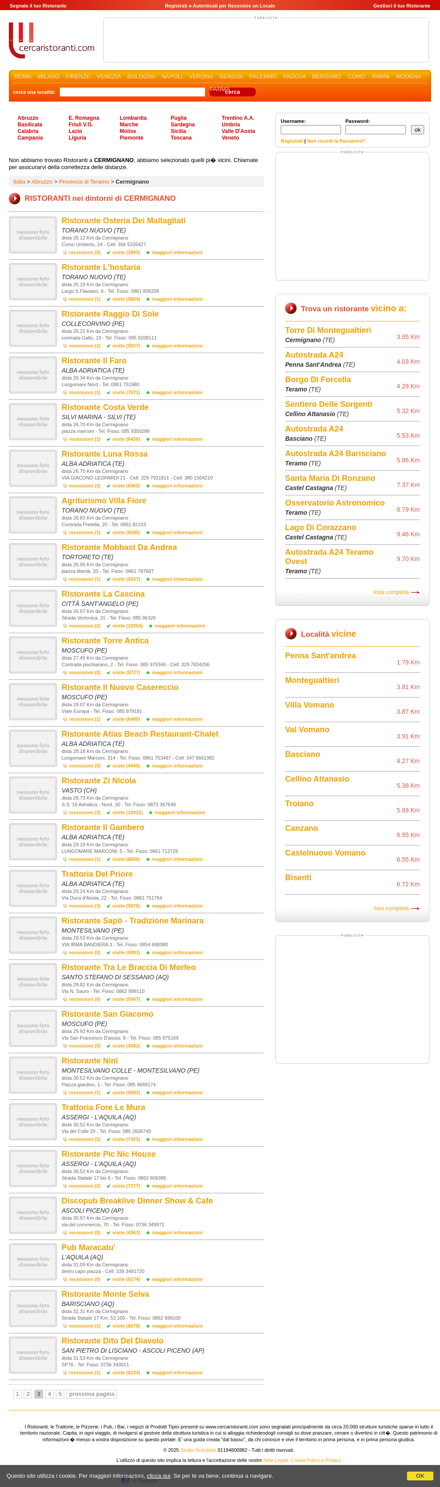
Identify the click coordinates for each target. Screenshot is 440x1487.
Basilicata (30, 125)
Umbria (231, 125)
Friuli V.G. (81, 125)
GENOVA (231, 76)
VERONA (201, 76)
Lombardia (133, 118)
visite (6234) (126, 1372)
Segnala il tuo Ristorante (38, 5)
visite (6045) (126, 532)
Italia (19, 181)
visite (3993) (126, 252)
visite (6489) (126, 719)
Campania (30, 138)
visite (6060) (126, 485)
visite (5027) (126, 345)
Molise (128, 131)
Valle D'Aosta (238, 131)
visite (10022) (128, 812)
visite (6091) (126, 952)
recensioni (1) (85, 299)
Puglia (179, 118)
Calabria (28, 131)
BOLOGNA (141, 76)
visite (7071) (126, 392)
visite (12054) (128, 625)
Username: (311, 126)
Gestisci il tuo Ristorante (401, 5)
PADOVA (294, 76)
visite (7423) (126, 1139)
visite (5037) (126, 579)
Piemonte (131, 138)
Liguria (77, 138)
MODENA (408, 76)
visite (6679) (126, 1325)
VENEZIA (109, 76)
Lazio (75, 131)
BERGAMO (326, 76)
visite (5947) (126, 999)
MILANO (48, 76)
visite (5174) (126, 1279)
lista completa (391, 592)
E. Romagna (84, 118)
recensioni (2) (85, 485)
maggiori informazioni (177, 252)
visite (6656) (126, 859)
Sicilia (178, 131)
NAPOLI (172, 76)
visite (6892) (126, 1092)
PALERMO (263, 76)
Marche (129, 125)
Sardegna (183, 125)
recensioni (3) (85, 812)
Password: (375, 126)
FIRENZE (78, 76)
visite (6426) (126, 439)
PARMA (220, 89)
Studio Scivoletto (198, 1450)
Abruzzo (28, 118)
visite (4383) (126, 1045)
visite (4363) (126, 1232)
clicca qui (158, 1475)
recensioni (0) (85, 252)
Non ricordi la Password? (336, 141)
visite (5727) (126, 672)
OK (420, 1475)
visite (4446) (126, 765)
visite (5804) (126, 299)
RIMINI (380, 76)
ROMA (23, 76)
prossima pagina (91, 1394)
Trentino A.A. (238, 118)
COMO (356, 76)
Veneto (230, 138)
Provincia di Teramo (84, 181)
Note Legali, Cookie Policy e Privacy (302, 1460)
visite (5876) (126, 905)
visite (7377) (126, 1185)
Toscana (181, 138)
